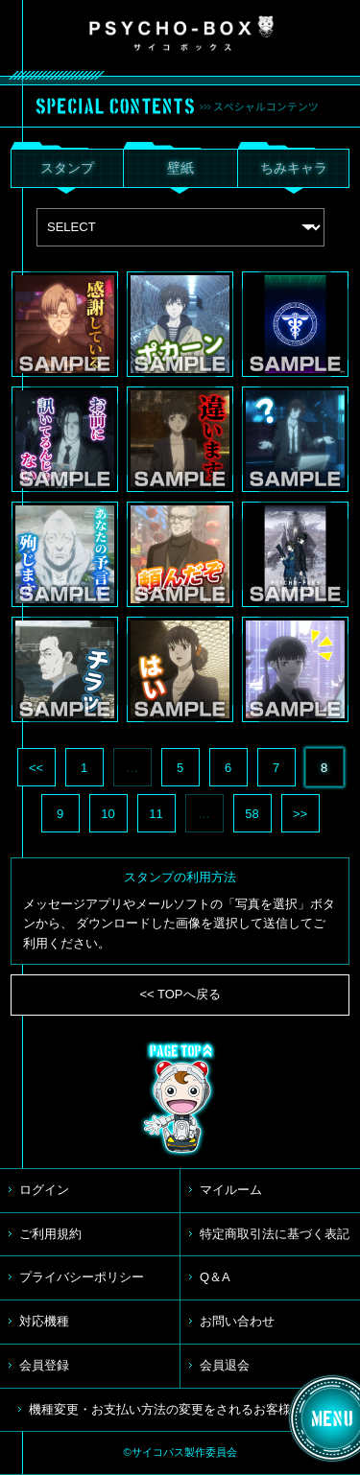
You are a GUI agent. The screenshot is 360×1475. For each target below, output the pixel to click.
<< (36, 768)
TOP (180, 1099)
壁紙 (180, 168)
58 (251, 814)
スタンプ (67, 168)
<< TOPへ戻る (179, 994)
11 (155, 814)
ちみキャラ (293, 168)
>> (300, 814)
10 (107, 814)
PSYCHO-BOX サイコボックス (181, 33)
